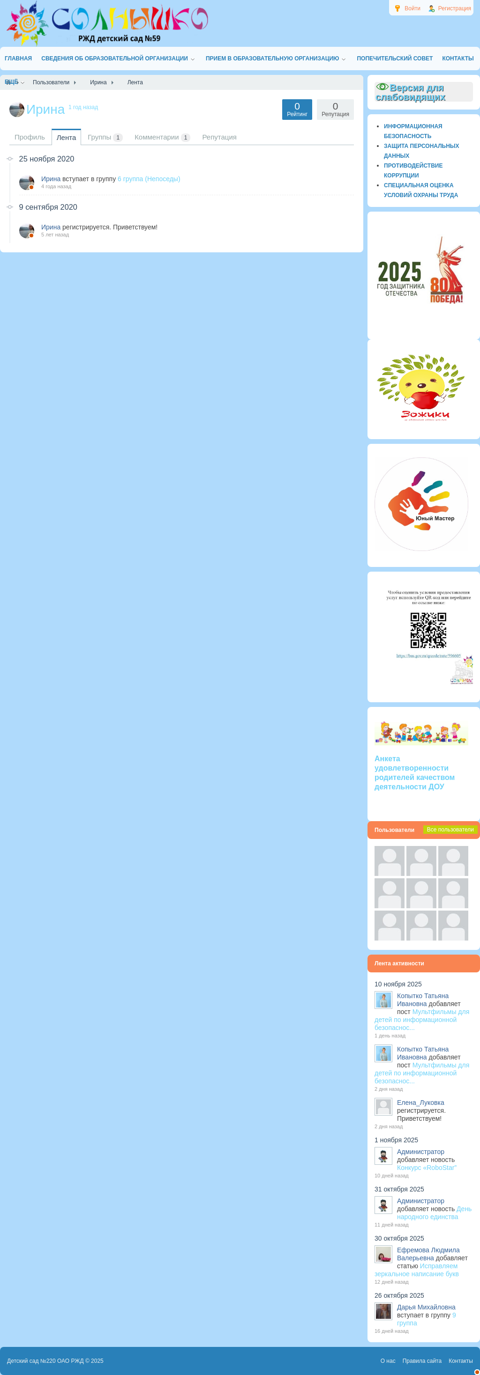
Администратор (420, 1151)
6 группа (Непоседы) (149, 179)
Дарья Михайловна (426, 1307)
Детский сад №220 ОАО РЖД (45, 1361)
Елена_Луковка (420, 1102)
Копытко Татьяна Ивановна (423, 999)
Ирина (50, 179)
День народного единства (434, 1213)
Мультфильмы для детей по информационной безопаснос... (422, 1019)
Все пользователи (450, 829)
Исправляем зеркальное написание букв (417, 1270)
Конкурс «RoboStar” (427, 1167)
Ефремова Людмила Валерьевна (428, 1254)
